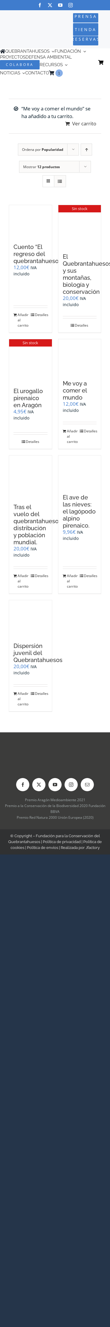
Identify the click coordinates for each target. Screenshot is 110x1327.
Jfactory (93, 847)
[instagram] (70, 5)
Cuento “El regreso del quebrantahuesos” (38, 254)
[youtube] (60, 5)
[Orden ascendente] (86, 150)
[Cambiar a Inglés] (65, 73)
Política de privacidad (62, 842)
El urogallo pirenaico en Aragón (28, 398)
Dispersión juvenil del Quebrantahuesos (37, 653)
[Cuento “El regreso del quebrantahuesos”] (30, 221)
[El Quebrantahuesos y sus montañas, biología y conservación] (79, 226)
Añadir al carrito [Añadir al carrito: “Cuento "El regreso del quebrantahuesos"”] (23, 320)
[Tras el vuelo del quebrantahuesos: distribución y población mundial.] (30, 477)
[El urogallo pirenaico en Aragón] (30, 360)
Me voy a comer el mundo (75, 390)
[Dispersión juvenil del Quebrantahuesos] (30, 618)
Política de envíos (42, 847)
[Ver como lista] (60, 181)
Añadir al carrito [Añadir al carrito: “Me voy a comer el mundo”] (72, 436)
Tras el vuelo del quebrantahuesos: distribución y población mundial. (38, 525)
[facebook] (40, 5)
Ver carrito (84, 123)
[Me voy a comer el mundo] (79, 356)
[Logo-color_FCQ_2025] (19, 24)
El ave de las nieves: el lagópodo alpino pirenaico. (79, 511)
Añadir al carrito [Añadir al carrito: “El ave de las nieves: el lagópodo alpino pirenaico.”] (72, 581)
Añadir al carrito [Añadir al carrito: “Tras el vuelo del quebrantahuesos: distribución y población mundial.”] (23, 581)
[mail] (87, 784)
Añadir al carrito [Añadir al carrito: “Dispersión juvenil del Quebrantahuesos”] (23, 699)
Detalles (41, 314)
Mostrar (41, 166)
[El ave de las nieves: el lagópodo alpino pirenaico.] (79, 472)
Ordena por (42, 149)
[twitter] (50, 5)
